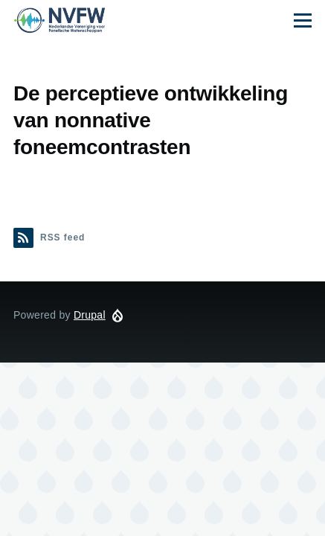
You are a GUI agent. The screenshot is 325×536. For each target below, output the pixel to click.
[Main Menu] (302, 20)
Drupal (90, 315)
